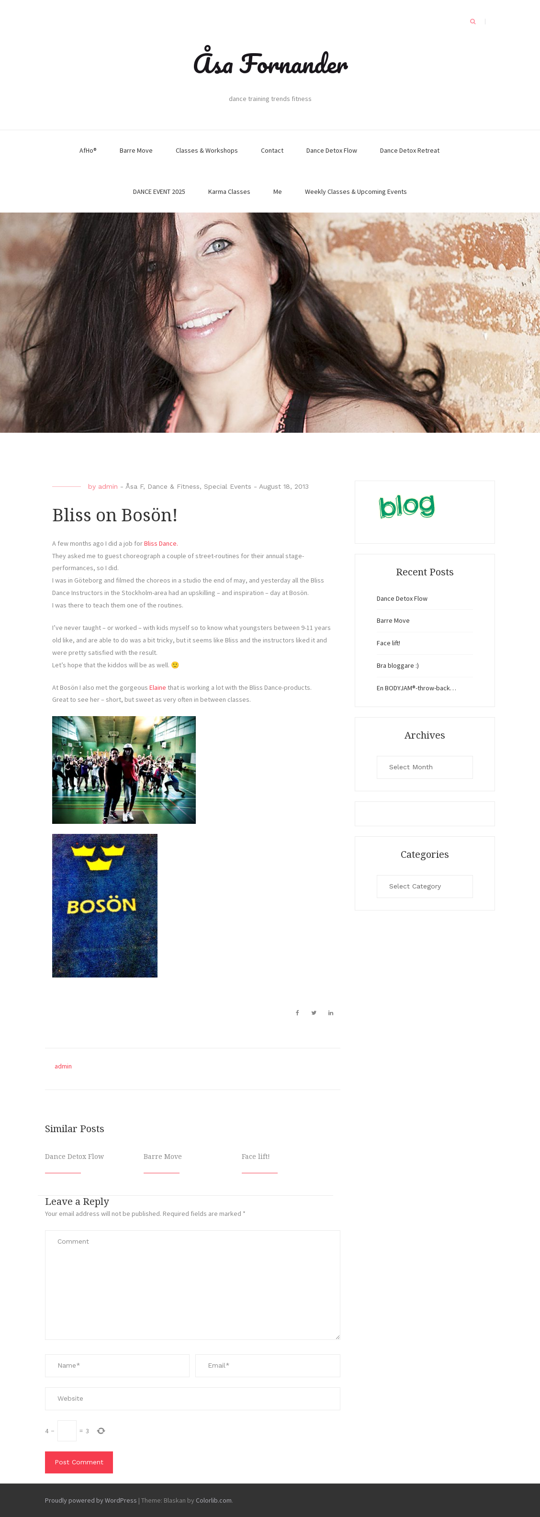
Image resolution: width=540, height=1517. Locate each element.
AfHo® (88, 150)
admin (108, 486)
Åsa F (134, 486)
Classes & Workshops (207, 150)
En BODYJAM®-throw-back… (416, 688)
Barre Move (136, 150)
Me (277, 191)
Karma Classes (229, 191)
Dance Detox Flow (331, 150)
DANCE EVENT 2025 (159, 191)
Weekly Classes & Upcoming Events (356, 191)
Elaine (158, 687)
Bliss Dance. (161, 543)
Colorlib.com (214, 1500)
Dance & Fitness (173, 486)
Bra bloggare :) (398, 665)
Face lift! (256, 1156)
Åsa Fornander (270, 63)
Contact (272, 150)
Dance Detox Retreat (409, 150)
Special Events (227, 486)
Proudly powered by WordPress (91, 1500)
